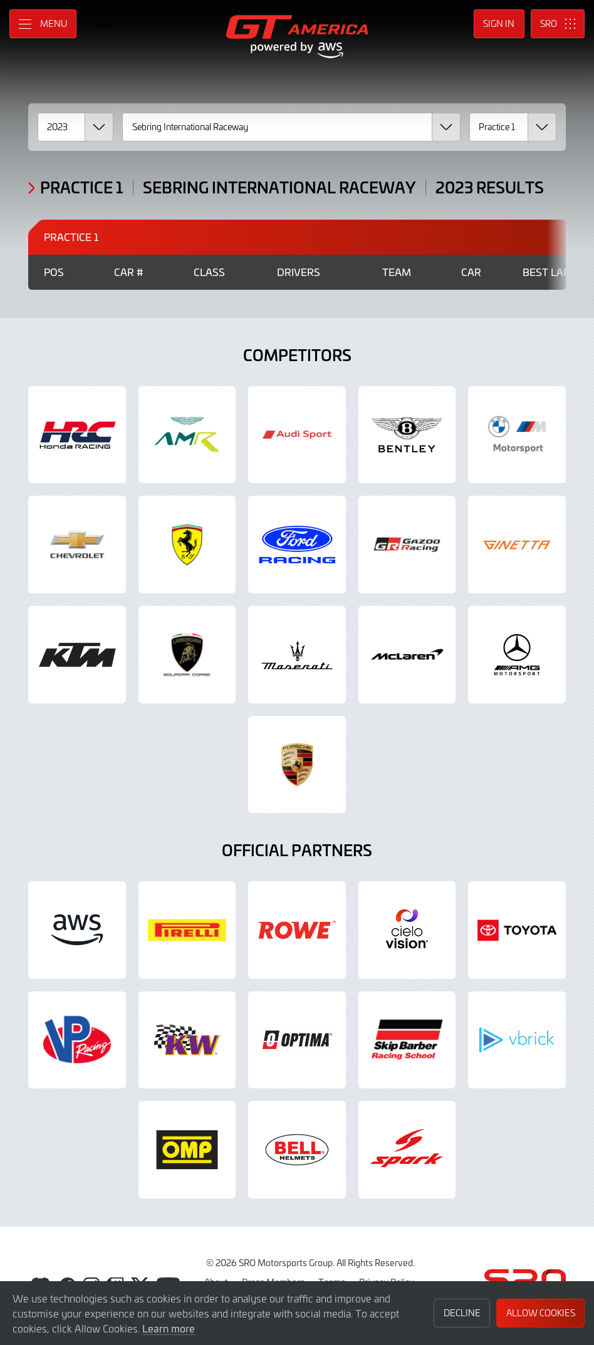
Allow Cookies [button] (540, 1313)
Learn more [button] (168, 1328)
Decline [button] (462, 1313)
